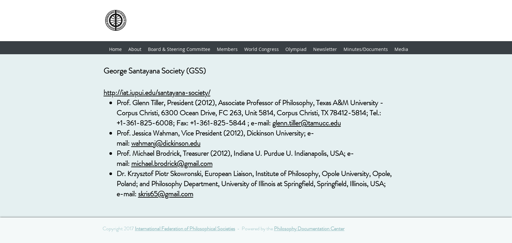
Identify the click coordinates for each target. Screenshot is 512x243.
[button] (227, 49)
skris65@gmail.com (165, 194)
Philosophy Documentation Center (309, 228)
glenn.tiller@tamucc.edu (306, 123)
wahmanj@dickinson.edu (165, 143)
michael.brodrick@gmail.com (172, 163)
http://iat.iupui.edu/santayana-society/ (157, 93)
